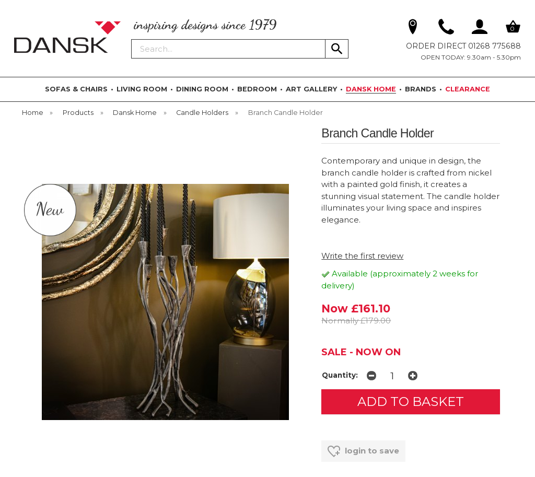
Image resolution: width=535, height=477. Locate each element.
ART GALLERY (311, 89)
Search (131, 38)
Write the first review (362, 256)
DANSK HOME (371, 89)
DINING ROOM (202, 89)
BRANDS (420, 89)
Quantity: (340, 375)
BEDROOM (257, 89)
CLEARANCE (467, 89)
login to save (363, 451)
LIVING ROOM (142, 89)
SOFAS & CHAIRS (76, 89)
